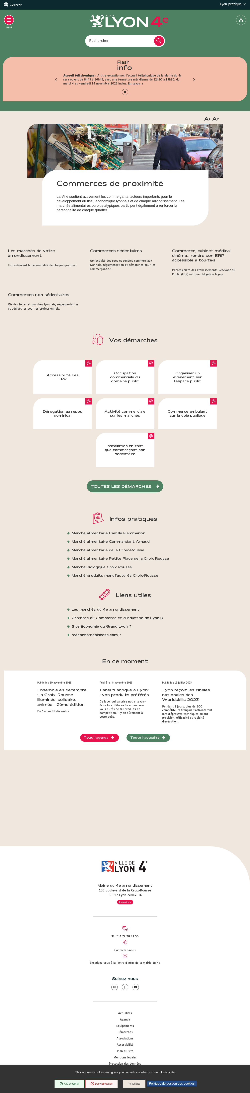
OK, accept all (69, 1084)
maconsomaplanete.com (95, 635)
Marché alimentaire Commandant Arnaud (111, 541)
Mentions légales (125, 1057)
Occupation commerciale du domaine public (125, 377)
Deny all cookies (102, 1084)
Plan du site (125, 1051)
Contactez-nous (125, 950)
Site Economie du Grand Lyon (100, 626)
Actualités (125, 1013)
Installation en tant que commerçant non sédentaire (125, 450)
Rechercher (99, 41)
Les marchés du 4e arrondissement (105, 609)
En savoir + (135, 83)
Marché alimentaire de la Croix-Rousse (108, 550)
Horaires (125, 902)
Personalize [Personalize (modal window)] (134, 1083)
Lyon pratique (233, 4)
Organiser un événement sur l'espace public (187, 377)
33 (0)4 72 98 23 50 (125, 936)
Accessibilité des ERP (63, 377)
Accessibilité (125, 1044)
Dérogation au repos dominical (62, 413)
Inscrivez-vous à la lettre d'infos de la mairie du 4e (125, 963)
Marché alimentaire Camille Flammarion (108, 533)
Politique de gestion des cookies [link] (172, 1083)
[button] (56, 80)
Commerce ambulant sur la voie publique (187, 413)
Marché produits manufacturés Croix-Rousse (115, 575)
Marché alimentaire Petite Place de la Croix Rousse (120, 558)
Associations (125, 1038)
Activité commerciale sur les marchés (125, 413)
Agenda (125, 1019)
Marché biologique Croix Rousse (102, 567)
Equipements (125, 1026)
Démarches (125, 1032)
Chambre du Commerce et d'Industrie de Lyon (115, 618)
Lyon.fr (16, 4)
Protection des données (125, 1063)
